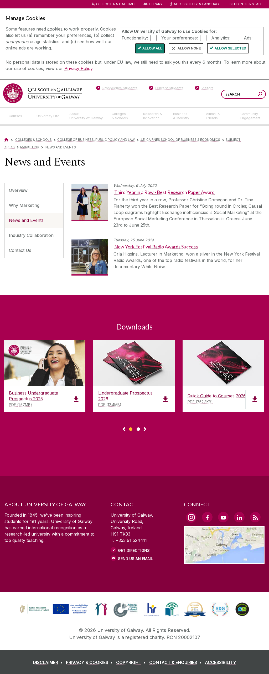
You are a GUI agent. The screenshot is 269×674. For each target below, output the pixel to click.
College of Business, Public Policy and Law (96, 140)
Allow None (189, 48)
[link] (53, 609)
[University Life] (48, 116)
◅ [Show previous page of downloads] (124, 429)
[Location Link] (224, 560)
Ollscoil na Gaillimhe (116, 4)
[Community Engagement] (250, 116)
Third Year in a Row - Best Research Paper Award (164, 192)
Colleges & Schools (33, 140)
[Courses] (18, 116)
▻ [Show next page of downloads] (145, 429)
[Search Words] (243, 94)
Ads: (248, 37)
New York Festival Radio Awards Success (156, 246)
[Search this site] (260, 94)
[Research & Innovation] (154, 116)
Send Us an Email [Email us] (135, 558)
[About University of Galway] (86, 116)
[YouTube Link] (223, 517)
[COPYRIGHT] (132, 662)
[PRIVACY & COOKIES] (90, 662)
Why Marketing (24, 205)
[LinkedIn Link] (239, 517)
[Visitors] (204, 89)
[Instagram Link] (191, 517)
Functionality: (135, 37)
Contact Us (20, 250)
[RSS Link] (255, 517)
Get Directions (134, 550)
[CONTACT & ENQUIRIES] (176, 662)
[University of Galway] (42, 93)
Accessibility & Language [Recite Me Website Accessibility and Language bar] (194, 4)
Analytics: (220, 37)
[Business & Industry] (185, 116)
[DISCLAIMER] (49, 662)
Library (156, 4)
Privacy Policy (78, 68)
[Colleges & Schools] (123, 116)
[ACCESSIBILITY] (220, 662)
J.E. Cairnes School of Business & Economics (180, 140)
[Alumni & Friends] (219, 116)
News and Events (26, 220)
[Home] (6, 140)
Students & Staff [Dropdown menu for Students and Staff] (246, 4)
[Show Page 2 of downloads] (138, 428)
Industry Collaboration (31, 235)
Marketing (29, 147)
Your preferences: (179, 37)
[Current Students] (166, 89)
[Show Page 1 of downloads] (131, 428)
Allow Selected (230, 48)
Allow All (152, 48)
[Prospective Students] (116, 89)
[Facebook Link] (207, 517)
